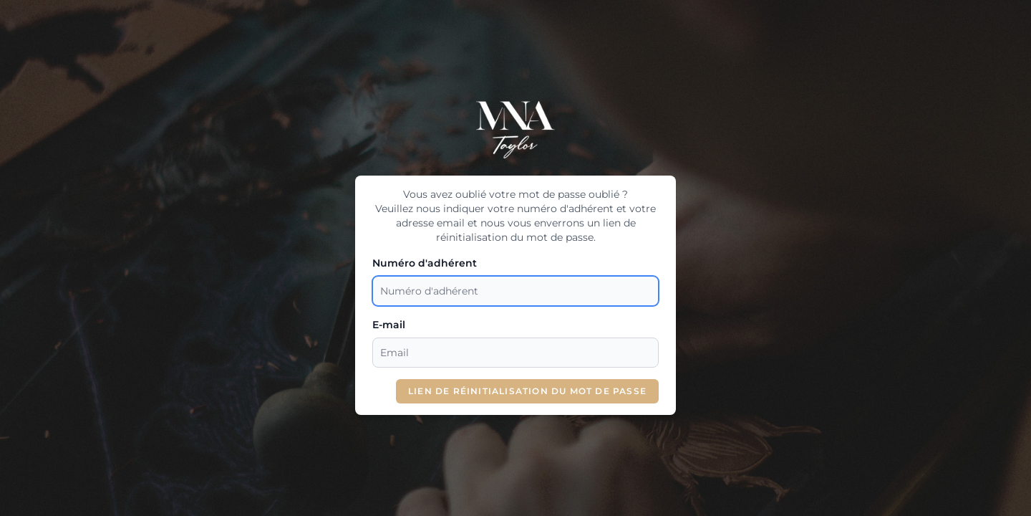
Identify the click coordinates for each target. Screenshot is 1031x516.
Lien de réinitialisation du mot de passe (527, 391)
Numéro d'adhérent (424, 263)
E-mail (388, 324)
